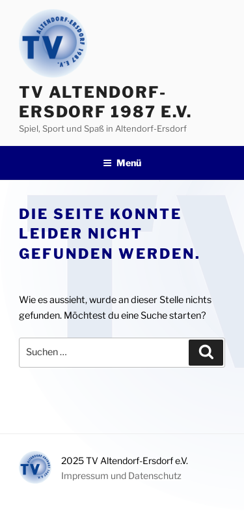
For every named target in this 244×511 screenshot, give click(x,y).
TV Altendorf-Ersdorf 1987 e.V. (105, 102)
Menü (122, 162)
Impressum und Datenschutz (121, 475)
